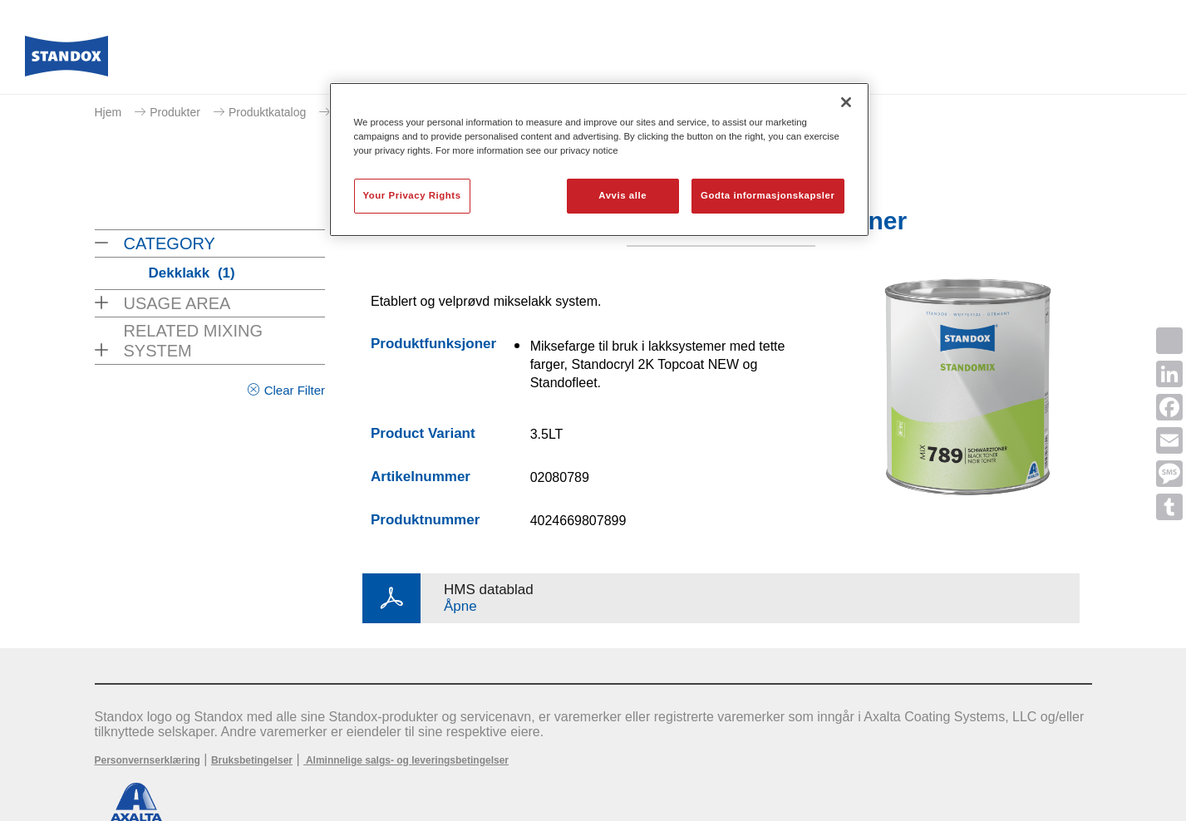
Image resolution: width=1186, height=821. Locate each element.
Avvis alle (622, 195)
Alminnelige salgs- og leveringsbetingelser (406, 760)
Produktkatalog (267, 112)
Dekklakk (192, 273)
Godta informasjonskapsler (768, 195)
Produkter (175, 112)
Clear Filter (294, 390)
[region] (599, 159)
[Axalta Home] (66, 60)
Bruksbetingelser (252, 760)
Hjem (108, 112)
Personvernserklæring (147, 760)
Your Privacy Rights (412, 195)
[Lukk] (846, 102)
